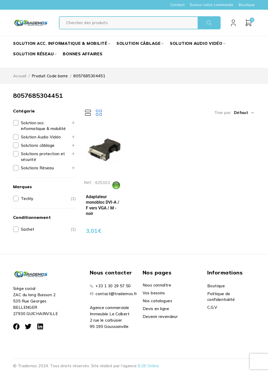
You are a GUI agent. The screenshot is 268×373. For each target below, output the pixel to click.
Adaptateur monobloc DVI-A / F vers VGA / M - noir (102, 205)
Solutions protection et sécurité (43, 156)
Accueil (19, 75)
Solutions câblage (37, 145)
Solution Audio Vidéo (41, 136)
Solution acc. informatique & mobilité (43, 125)
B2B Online (148, 365)
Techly (27, 198)
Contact (177, 5)
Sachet (27, 229)
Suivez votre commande (211, 5)
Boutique (247, 5)
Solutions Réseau (37, 167)
